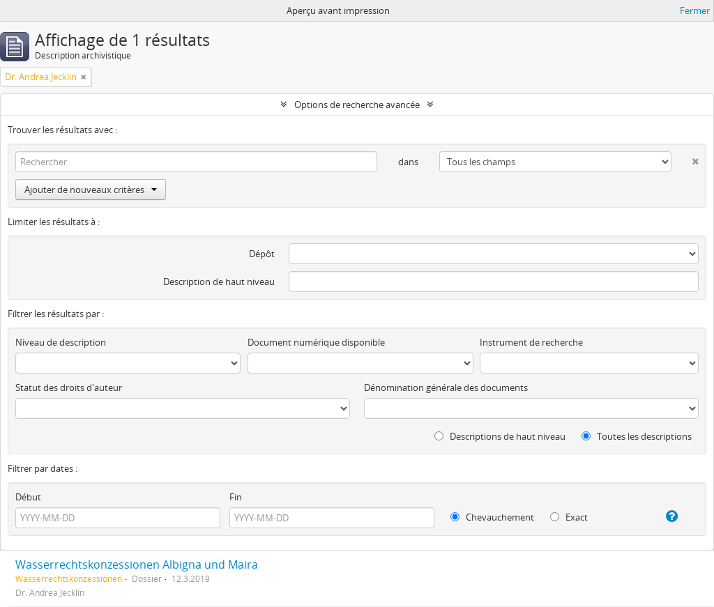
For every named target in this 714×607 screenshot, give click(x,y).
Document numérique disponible (316, 342)
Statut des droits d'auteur (68, 387)
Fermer (695, 10)
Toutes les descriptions (637, 436)
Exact (569, 517)
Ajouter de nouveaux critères (90, 189)
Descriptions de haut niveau (499, 436)
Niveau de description (60, 342)
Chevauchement (492, 517)
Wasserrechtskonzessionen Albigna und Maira (136, 564)
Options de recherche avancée (357, 104)
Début (28, 497)
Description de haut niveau (219, 281)
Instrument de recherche (531, 342)
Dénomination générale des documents (446, 387)
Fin (235, 497)
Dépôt (262, 253)
